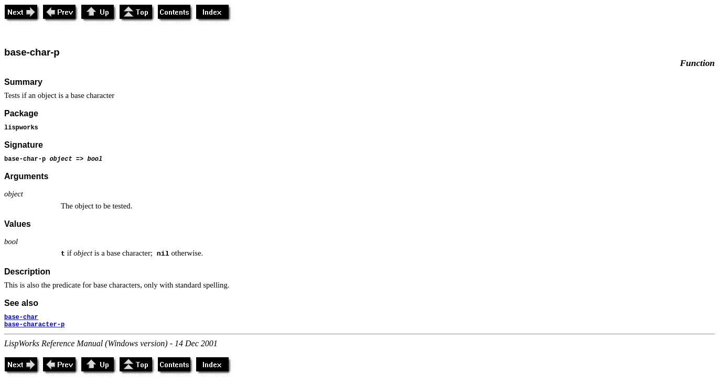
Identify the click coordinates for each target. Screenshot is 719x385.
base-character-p (34, 324)
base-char (21, 317)
